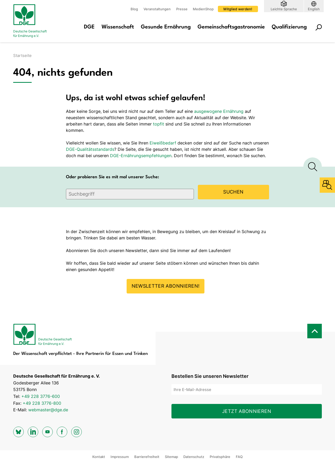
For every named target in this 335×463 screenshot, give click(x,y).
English (314, 9)
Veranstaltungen (157, 9)
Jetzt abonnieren (246, 411)
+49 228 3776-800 (42, 403)
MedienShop (203, 9)
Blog (134, 9)
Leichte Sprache (284, 9)
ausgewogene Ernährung (218, 111)
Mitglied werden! (237, 9)
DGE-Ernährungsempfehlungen (140, 155)
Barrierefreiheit (146, 457)
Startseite (22, 55)
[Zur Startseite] (34, 21)
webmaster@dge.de (48, 409)
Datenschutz (193, 457)
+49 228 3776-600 (40, 396)
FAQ (239, 457)
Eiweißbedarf (163, 143)
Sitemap (171, 457)
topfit (158, 124)
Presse (182, 9)
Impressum (120, 457)
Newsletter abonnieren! (166, 286)
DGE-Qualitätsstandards (90, 149)
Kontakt (98, 457)
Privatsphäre (220, 457)
